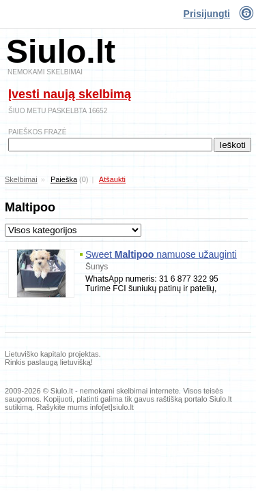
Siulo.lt (60, 51)
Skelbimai (21, 179)
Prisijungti (207, 13)
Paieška (64, 179)
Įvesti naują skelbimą (69, 94)
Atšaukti (112, 179)
